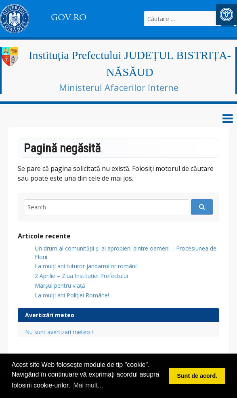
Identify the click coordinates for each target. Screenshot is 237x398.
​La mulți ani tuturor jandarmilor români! (86, 266)
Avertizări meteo (49, 315)
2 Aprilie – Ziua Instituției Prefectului (81, 276)
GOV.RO (68, 17)
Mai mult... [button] (88, 385)
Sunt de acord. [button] (197, 376)
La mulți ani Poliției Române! (72, 295)
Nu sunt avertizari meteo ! (59, 332)
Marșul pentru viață (60, 285)
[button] (226, 14)
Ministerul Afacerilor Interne (118, 87)
